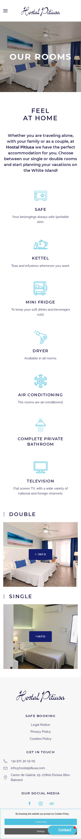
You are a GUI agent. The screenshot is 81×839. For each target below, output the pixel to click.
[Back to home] (40, 11)
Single (20, 596)
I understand (41, 822)
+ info (40, 554)
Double (22, 514)
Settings (40, 831)
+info (40, 636)
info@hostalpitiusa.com (28, 768)
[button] (5, 11)
